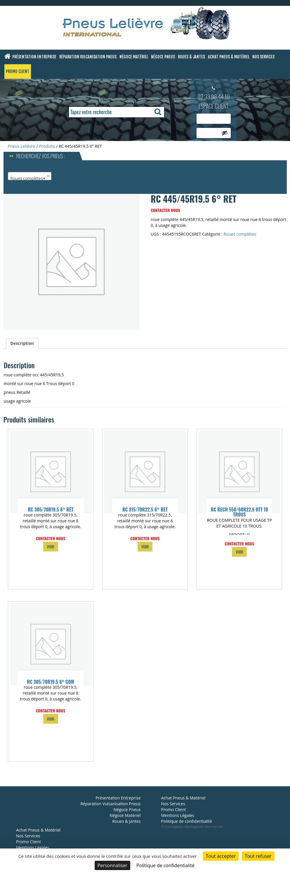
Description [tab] (22, 343)
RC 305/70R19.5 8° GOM (50, 681)
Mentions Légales (32, 847)
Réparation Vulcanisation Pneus (88, 56)
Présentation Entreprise (34, 56)
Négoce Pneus (163, 56)
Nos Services (263, 56)
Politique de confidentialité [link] (165, 865)
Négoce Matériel (133, 56)
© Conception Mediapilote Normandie (192, 826)
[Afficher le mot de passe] (224, 132)
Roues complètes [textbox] (28, 178)
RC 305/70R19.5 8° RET (50, 509)
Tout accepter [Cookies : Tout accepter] (221, 856)
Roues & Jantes (191, 56)
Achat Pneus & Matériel (228, 56)
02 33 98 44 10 (213, 96)
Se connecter (212, 147)
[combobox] (29, 176)
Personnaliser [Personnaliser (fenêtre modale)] (112, 865)
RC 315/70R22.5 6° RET (145, 509)
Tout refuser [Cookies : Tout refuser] (258, 856)
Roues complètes (239, 234)
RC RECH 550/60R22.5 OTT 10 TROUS (239, 512)
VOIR (50, 546)
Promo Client (17, 71)
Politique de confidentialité (186, 821)
